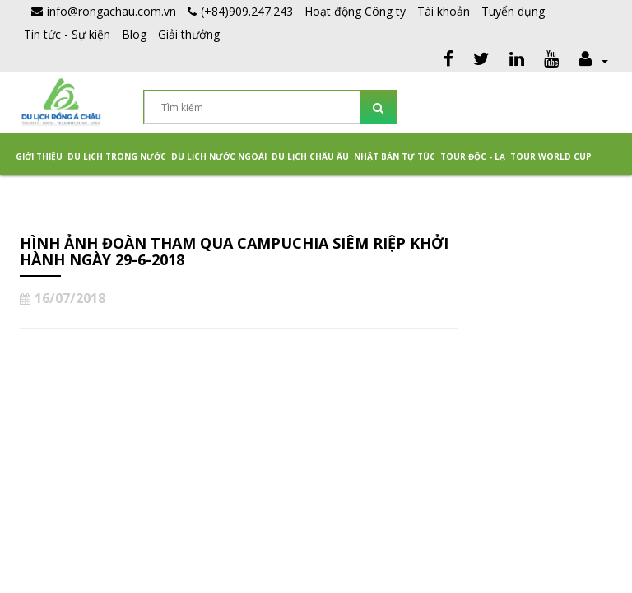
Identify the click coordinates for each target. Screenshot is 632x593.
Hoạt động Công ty (355, 11)
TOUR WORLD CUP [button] (551, 156)
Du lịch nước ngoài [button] (219, 156)
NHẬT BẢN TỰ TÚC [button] (394, 156)
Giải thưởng (189, 34)
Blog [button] (134, 34)
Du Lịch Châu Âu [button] (310, 156)
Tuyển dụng (513, 11)
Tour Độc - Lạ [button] (472, 156)
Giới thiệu (39, 156)
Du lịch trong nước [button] (116, 156)
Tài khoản (443, 11)
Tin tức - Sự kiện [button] (67, 34)
